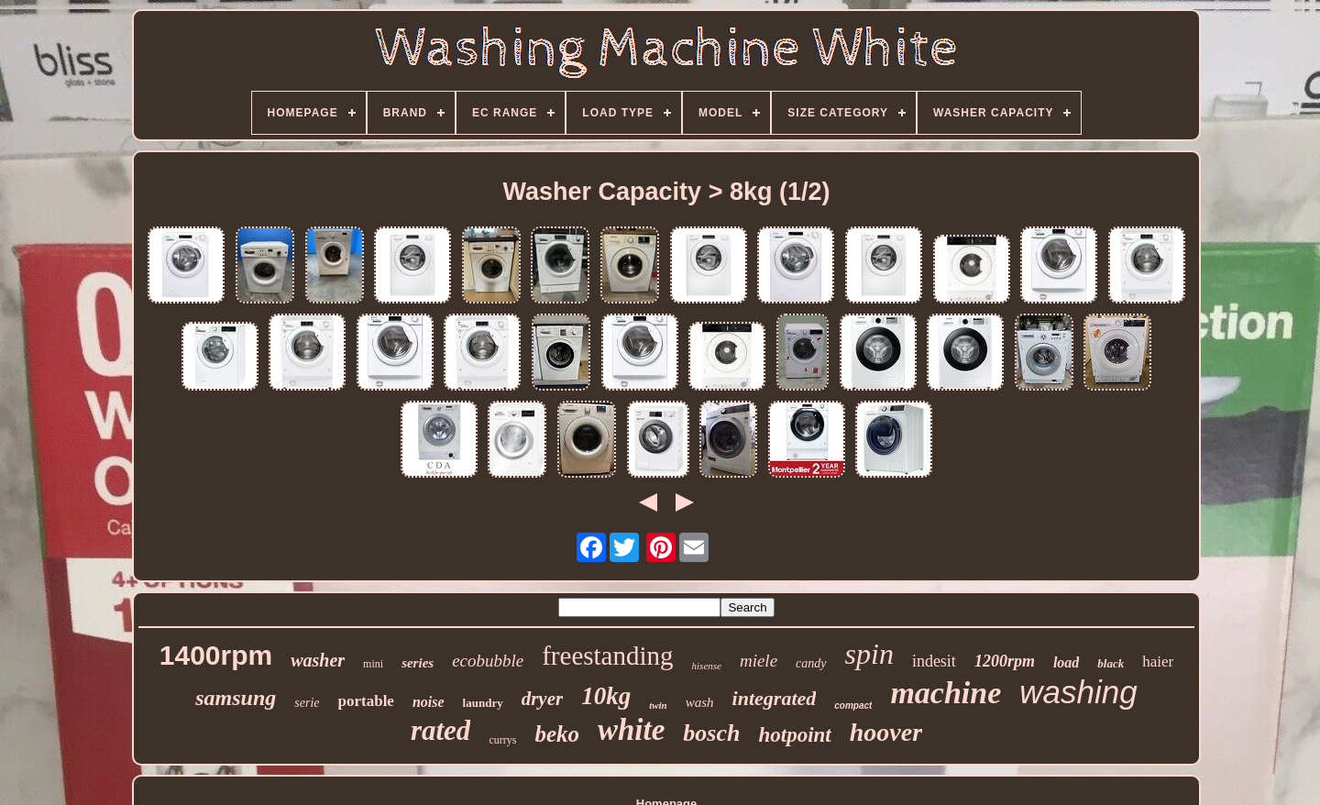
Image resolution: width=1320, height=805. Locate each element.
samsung (235, 698)
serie (306, 703)
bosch (711, 733)
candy (811, 663)
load (1066, 662)
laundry (483, 703)
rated (440, 730)
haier (1157, 661)
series (418, 663)
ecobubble (487, 660)
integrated (774, 698)
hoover (886, 732)
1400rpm (216, 655)
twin (658, 705)
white (631, 729)
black (1110, 663)
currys (502, 739)
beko (556, 734)
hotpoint (794, 734)
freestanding (607, 655)
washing (1078, 692)
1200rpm (1004, 661)
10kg (606, 696)
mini (373, 663)
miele (758, 660)
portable (366, 701)
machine (945, 693)
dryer (543, 699)
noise (428, 702)
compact (853, 705)
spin (869, 653)
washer (318, 660)
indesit (934, 661)
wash (700, 702)
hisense (706, 665)
